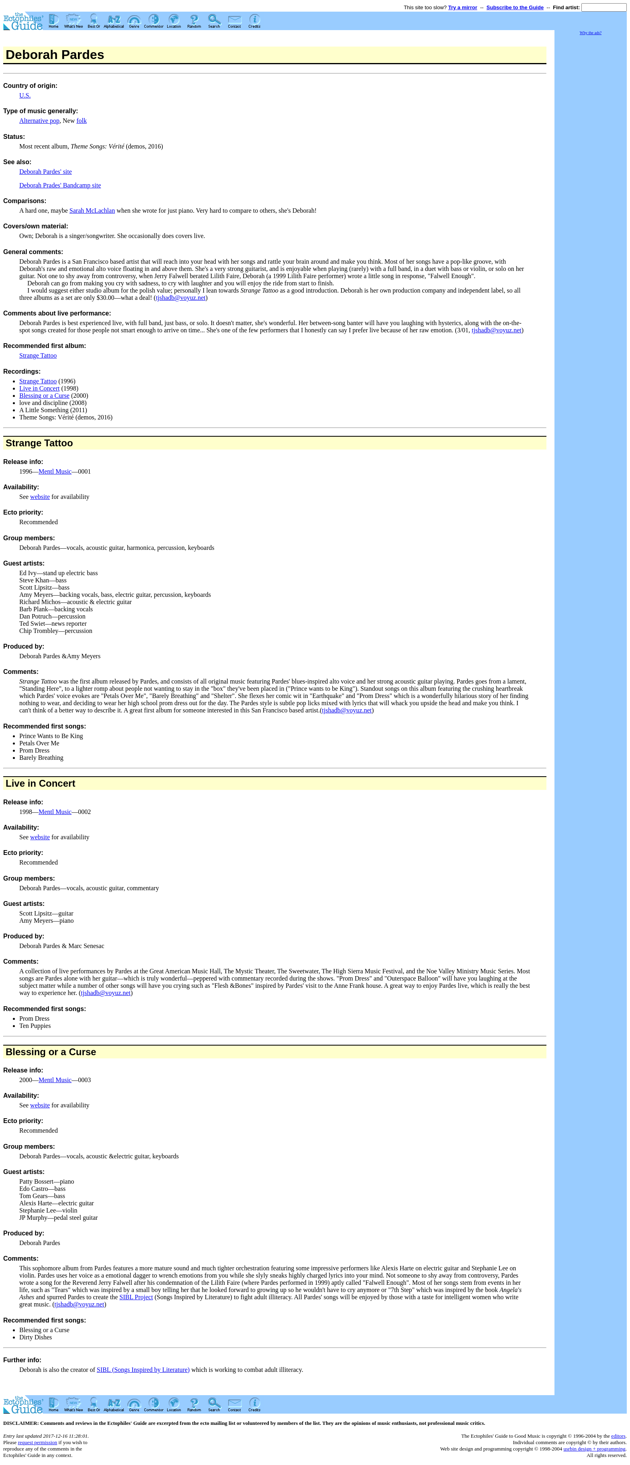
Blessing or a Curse (44, 395)
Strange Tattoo (38, 355)
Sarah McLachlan (92, 210)
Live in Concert (39, 388)
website (40, 496)
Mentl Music (55, 471)
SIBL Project (136, 1297)
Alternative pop (39, 120)
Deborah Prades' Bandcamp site (60, 185)
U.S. (25, 95)
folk (81, 120)
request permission (37, 1442)
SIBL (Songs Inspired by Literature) (143, 1369)
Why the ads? (590, 33)
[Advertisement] (590, 156)
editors (618, 1436)
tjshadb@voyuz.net (181, 297)
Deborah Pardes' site (45, 171)
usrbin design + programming (594, 1449)
